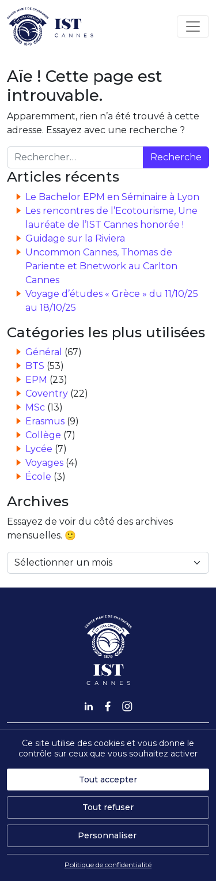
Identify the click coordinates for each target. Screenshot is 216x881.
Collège (43, 435)
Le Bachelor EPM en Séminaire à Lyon (112, 196)
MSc (35, 407)
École (38, 476)
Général (43, 352)
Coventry (46, 393)
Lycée (38, 448)
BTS (34, 365)
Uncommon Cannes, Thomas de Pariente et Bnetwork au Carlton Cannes (101, 266)
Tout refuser (108, 807)
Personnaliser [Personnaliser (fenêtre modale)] (107, 835)
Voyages (44, 462)
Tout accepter (108, 779)
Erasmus (45, 421)
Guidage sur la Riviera (75, 238)
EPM (36, 379)
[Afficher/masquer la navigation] (193, 26)
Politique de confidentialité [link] (108, 864)
